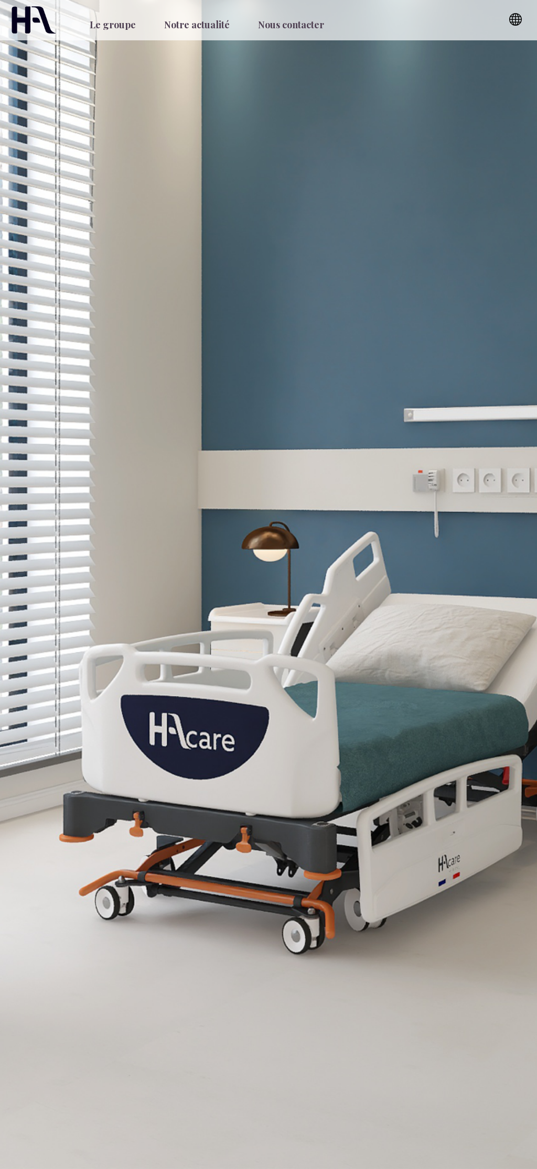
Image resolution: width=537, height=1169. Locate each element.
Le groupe (113, 24)
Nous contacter (291, 24)
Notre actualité (197, 24)
